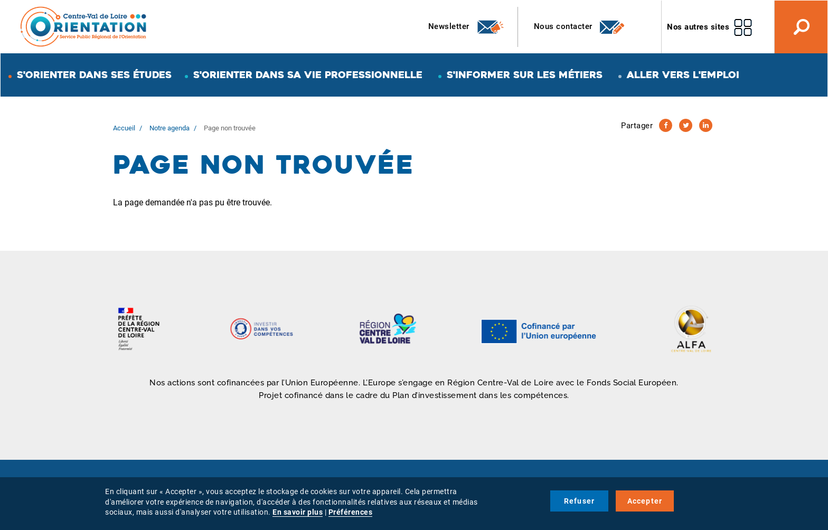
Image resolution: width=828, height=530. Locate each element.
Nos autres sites (698, 27)
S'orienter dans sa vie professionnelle (307, 75)
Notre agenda (169, 128)
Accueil (124, 128)
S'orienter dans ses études (94, 75)
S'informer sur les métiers (525, 75)
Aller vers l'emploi (683, 75)
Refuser (579, 501)
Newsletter (466, 26)
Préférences (350, 512)
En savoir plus (297, 512)
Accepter (645, 501)
